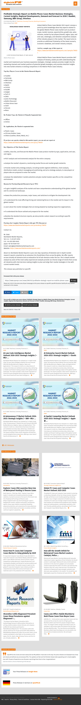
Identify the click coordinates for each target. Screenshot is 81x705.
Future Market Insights (50, 548)
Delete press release (13, 305)
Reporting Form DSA (46, 699)
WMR (16, 23)
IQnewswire (6, 485)
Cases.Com (47, 611)
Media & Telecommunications (18, 546)
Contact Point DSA (35, 699)
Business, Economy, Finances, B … (19, 348)
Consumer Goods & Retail (58, 483)
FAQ (2, 699)
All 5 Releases (7, 445)
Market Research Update (10, 548)
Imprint (6, 699)
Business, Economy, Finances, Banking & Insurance (31, 21)
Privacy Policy (13, 699)
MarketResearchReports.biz (11, 611)
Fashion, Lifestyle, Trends (58, 609)
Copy (73, 280)
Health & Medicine (15, 609)
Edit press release (30, 305)
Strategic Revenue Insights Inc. (52, 485)
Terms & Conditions (23, 699)
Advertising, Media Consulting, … (60, 546)
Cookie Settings (57, 699)
